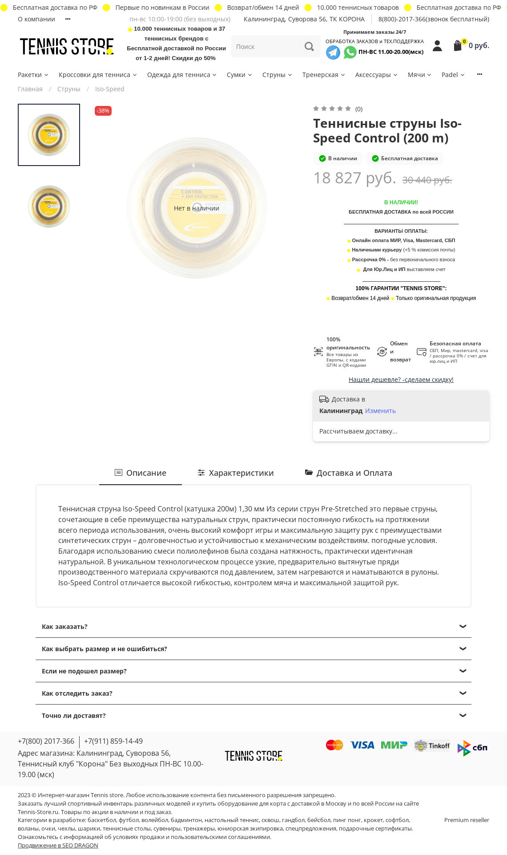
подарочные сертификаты (375, 828)
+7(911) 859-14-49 (113, 741)
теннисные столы (127, 828)
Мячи (420, 74)
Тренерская (324, 74)
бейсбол (318, 820)
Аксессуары (376, 74)
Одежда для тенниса (182, 74)
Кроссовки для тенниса (98, 74)
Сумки (240, 74)
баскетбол (102, 820)
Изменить (380, 411)
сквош (270, 820)
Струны (277, 74)
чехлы (66, 828)
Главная (30, 89)
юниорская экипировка (250, 828)
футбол (129, 820)
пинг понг (347, 820)
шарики (89, 828)
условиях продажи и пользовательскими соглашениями (191, 837)
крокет (373, 820)
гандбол (293, 820)
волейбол (154, 820)
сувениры (167, 828)
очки (48, 828)
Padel (454, 74)
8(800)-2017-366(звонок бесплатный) (433, 19)
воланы (28, 828)
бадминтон (186, 820)
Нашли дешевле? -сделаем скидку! (401, 379)
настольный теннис (232, 820)
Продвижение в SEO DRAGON (58, 845)
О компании (36, 19)
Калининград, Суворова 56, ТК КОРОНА (304, 19)
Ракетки (33, 74)
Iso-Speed (110, 89)
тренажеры (199, 828)
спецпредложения (311, 828)
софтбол (397, 820)
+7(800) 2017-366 (46, 741)
